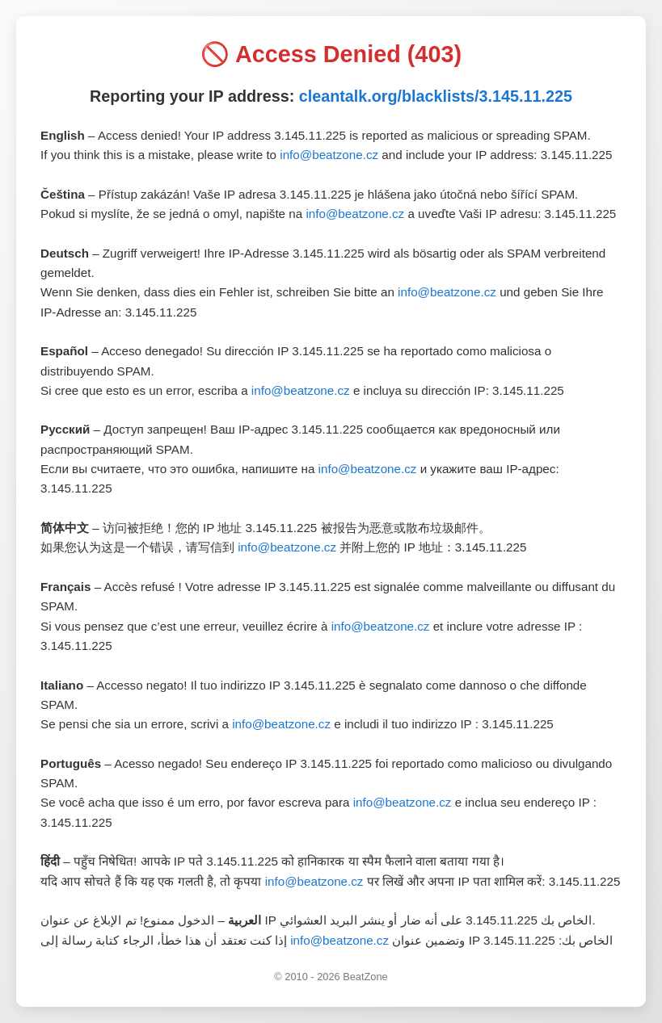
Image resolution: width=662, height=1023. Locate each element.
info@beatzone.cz (329, 154)
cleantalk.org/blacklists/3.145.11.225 (435, 96)
